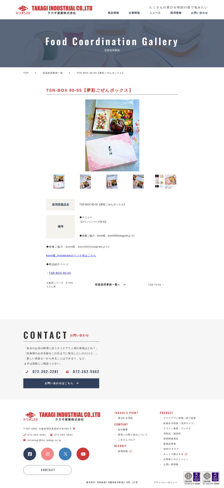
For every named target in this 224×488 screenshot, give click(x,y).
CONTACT (48, 470)
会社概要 (123, 429)
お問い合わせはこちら (62, 383)
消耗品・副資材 (172, 433)
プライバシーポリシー (166, 482)
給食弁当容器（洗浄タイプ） (179, 423)
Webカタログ (171, 449)
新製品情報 (169, 443)
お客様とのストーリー (176, 459)
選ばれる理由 (125, 418)
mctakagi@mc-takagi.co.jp (42, 440)
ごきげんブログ (126, 439)
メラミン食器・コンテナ (177, 428)
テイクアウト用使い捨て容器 (179, 418)
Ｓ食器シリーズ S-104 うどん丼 (59, 284)
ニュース (155, 13)
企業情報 (134, 13)
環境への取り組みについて (133, 434)
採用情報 (176, 13)
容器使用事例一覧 (53, 73)
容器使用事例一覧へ (110, 284)
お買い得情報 (170, 464)
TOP (26, 73)
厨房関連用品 (170, 438)
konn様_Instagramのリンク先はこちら (71, 255)
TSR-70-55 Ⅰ (156, 284)
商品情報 (113, 13)
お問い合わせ (199, 13)
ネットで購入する (175, 454)
